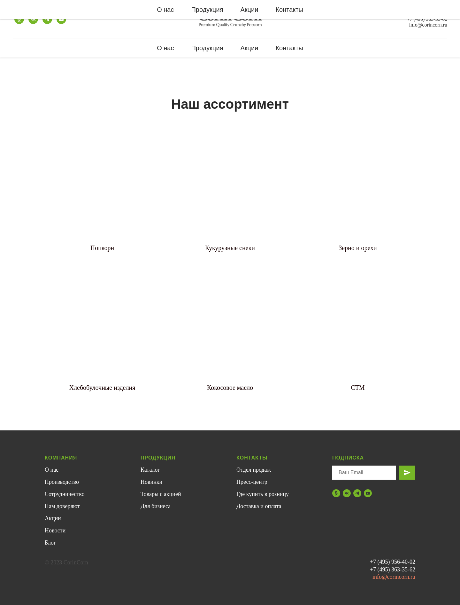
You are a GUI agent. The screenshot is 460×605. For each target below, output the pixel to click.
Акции (249, 47)
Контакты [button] (289, 47)
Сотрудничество (65, 494)
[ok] (19, 19)
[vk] (33, 19)
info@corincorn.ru (428, 25)
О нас (165, 47)
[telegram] (47, 19)
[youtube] (61, 19)
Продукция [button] (207, 47)
